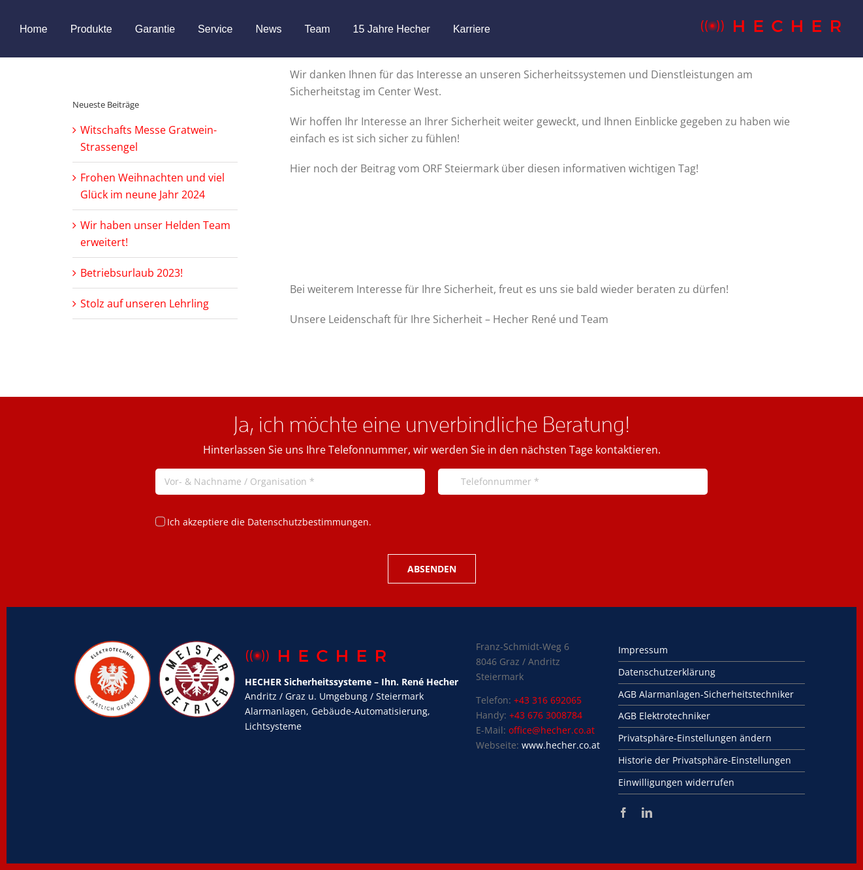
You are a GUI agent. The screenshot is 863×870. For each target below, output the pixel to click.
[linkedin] (647, 812)
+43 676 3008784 (545, 715)
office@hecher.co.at (552, 730)
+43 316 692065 (548, 700)
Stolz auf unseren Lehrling (144, 303)
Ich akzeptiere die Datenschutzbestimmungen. (269, 522)
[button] (711, 739)
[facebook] (623, 812)
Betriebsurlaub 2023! (131, 273)
